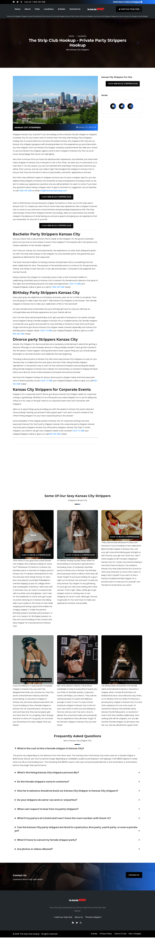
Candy (77, 663)
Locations (49, 9)
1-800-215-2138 (25, 192)
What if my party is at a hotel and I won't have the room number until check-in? (64, 821)
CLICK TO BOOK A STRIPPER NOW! (36, 558)
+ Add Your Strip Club (62, 920)
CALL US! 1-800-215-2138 (35, 2)
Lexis (121, 528)
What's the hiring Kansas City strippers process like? (48, 776)
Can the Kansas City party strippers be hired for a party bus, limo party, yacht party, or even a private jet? (76, 832)
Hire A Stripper (135, 939)
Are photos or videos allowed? (35, 852)
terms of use (120, 939)
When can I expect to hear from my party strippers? (48, 812)
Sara (33, 538)
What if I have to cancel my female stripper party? (47, 843)
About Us (79, 920)
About (28, 9)
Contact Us (74, 9)
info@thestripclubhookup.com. (54, 192)
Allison (77, 538)
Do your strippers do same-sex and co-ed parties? (47, 803)
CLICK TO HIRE (75, 286)
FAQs (37, 9)
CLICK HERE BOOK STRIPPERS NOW (56, 198)
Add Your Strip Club (129, 9)
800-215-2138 (19, 386)
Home (17, 9)
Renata (122, 663)
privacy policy (106, 939)
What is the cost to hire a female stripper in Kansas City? (50, 752)
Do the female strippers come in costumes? (43, 785)
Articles (61, 9)
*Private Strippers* (93, 920)
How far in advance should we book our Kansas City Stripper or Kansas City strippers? (67, 794)
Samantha (33, 663)
